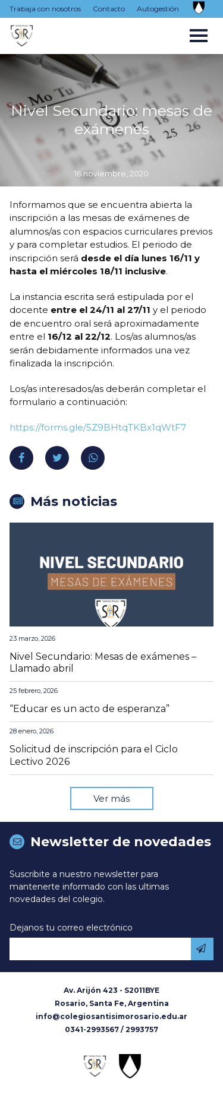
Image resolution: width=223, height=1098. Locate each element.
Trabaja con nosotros (45, 8)
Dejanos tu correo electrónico (71, 927)
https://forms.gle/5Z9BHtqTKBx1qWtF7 (98, 427)
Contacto (109, 8)
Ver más (111, 798)
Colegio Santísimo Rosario (22, 36)
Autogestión (158, 8)
